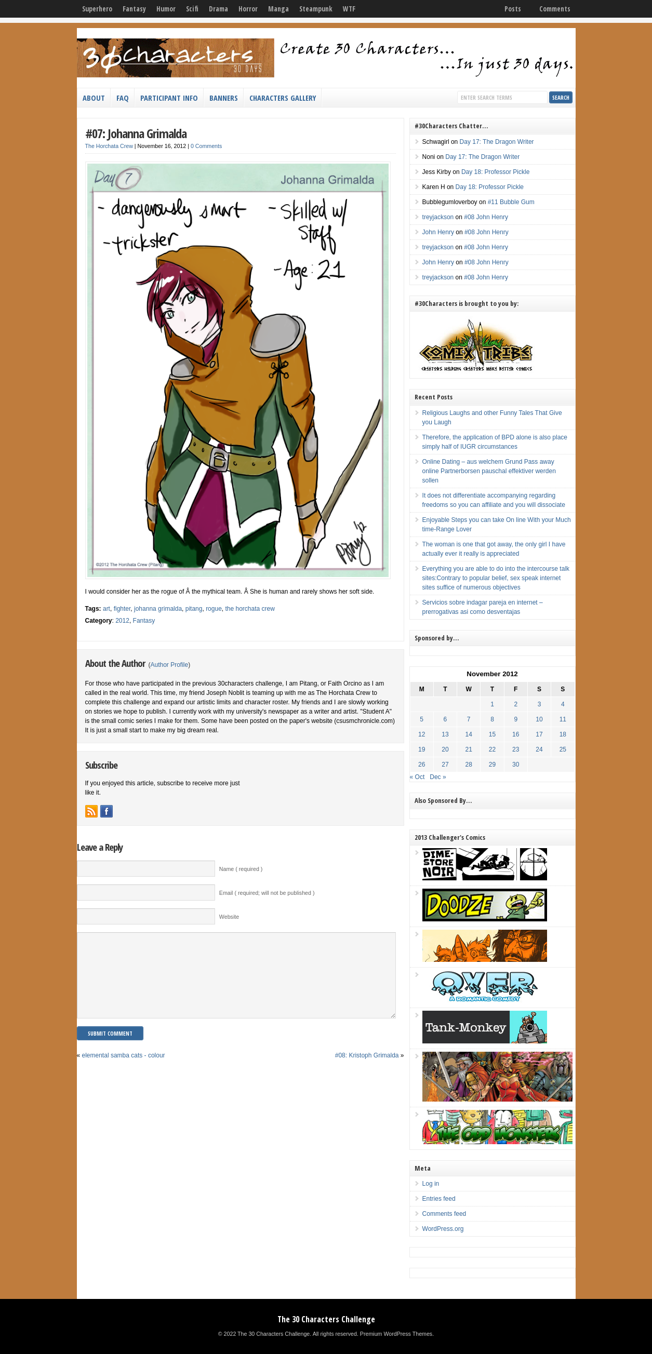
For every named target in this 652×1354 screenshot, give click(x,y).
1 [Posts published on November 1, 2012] (492, 704)
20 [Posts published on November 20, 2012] (445, 749)
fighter (122, 608)
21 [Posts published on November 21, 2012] (468, 749)
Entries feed (439, 1198)
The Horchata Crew (109, 146)
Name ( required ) (241, 869)
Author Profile (170, 664)
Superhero (97, 9)
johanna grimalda (158, 608)
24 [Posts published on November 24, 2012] (539, 749)
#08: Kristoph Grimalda (367, 1071)
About (94, 97)
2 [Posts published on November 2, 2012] (515, 704)
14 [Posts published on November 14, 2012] (468, 734)
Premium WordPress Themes (396, 1334)
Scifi (192, 9)
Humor (166, 9)
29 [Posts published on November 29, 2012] (492, 764)
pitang (194, 608)
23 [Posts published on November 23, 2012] (515, 749)
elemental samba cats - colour (123, 1071)
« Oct (417, 777)
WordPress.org (443, 1228)
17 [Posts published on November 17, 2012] (539, 734)
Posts (512, 9)
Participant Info (169, 97)
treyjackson (438, 217)
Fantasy (134, 9)
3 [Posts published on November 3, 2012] (539, 704)
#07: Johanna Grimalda (136, 133)
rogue (214, 608)
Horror (248, 9)
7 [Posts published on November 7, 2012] (469, 719)
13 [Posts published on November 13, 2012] (445, 734)
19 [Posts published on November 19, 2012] (421, 749)
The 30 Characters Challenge (326, 1319)
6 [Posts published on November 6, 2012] (445, 719)
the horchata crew (250, 608)
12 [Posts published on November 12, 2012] (421, 734)
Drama (218, 9)
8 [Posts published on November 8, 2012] (492, 719)
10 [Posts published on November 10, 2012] (539, 719)
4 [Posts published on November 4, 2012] (563, 704)
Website (229, 917)
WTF (349, 9)
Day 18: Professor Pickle (495, 172)
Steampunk (315, 9)
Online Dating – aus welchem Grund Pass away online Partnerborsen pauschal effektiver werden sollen (489, 471)
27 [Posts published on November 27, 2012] (445, 764)
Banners (223, 97)
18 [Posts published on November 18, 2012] (563, 734)
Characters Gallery (282, 97)
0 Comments (206, 146)
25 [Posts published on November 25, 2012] (563, 749)
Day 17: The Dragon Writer (497, 141)
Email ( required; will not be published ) (267, 893)
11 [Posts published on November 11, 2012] (563, 719)
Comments (554, 9)
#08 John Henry (486, 217)
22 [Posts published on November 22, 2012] (492, 749)
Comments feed (444, 1213)
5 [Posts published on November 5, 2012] (421, 719)
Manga (278, 9)
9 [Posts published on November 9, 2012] (515, 719)
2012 (122, 620)
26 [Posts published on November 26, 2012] (421, 764)
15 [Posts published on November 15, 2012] (492, 734)
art (106, 608)
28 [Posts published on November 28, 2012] (468, 764)
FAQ (122, 97)
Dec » (438, 777)
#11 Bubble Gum (511, 202)
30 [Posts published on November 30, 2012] (515, 764)
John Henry (438, 232)
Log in (431, 1183)
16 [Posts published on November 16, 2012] (515, 734)
